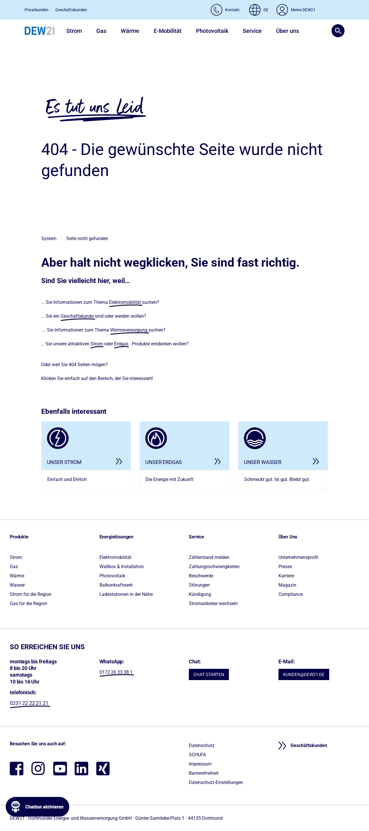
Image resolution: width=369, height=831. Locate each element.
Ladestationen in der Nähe (126, 594)
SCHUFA (197, 754)
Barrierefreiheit (204, 773)
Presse (285, 566)
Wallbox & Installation (121, 566)
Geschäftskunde (77, 316)
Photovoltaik (112, 576)
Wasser (17, 585)
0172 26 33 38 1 (116, 672)
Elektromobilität (125, 302)
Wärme (17, 576)
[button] (335, 31)
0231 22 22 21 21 (29, 703)
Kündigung (200, 594)
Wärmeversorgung (128, 330)
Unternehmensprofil (298, 557)
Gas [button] (101, 30)
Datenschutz (201, 745)
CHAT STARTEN (208, 674)
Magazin (287, 585)
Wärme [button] (130, 30)
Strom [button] (74, 30)
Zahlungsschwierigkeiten (214, 566)
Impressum (200, 764)
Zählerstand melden (209, 557)
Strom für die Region (31, 594)
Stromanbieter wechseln (213, 603)
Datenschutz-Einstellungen (216, 782)
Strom (97, 344)
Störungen (199, 585)
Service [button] (252, 30)
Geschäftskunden (71, 10)
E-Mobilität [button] (168, 30)
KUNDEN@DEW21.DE (304, 674)
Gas (14, 566)
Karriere (286, 576)
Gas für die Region (28, 603)
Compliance (290, 594)
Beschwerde (201, 576)
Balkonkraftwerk (116, 585)
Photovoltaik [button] (212, 30)
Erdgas (121, 344)
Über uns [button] (287, 30)
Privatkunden (36, 10)
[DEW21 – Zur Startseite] (39, 31)
